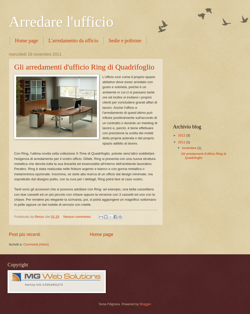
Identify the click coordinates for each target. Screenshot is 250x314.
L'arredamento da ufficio (73, 40)
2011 (182, 142)
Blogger (145, 304)
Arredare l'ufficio (61, 21)
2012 (182, 135)
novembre (189, 148)
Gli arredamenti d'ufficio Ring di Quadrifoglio (84, 67)
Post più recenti (24, 234)
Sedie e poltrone (125, 40)
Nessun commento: (77, 217)
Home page (26, 40)
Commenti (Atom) (36, 244)
